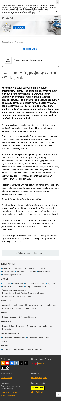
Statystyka (6, 300)
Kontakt (4, 345)
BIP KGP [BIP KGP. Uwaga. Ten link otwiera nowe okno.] (41, 363)
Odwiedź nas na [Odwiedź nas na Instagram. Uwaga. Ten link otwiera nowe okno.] (16, 363)
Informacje (6, 305)
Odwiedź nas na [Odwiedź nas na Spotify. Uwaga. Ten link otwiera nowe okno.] (7, 368)
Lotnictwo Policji (44, 272)
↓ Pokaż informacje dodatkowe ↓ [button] (30, 253)
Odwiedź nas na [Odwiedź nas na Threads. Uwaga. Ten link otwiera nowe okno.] (21, 363)
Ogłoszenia (31, 326)
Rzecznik (6, 350)
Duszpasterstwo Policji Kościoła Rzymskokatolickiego (23, 293)
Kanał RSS (3, 363)
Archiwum (6, 341)
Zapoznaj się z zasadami (9, 392)
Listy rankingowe (45, 326)
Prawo (4, 312)
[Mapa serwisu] (7, 17)
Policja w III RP (8, 287)
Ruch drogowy (8, 272)
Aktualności (19, 42)
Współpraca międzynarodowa (14, 290)
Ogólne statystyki (20, 305)
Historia (20, 287)
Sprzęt (27, 287)
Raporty (19, 308)
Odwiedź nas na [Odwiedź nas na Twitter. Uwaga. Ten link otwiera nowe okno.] (26, 363)
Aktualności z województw (24, 268)
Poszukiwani (21, 272)
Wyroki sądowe (30, 317)
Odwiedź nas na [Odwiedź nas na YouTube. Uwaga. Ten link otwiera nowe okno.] (7, 363)
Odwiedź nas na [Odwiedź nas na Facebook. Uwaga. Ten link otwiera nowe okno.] (12, 363)
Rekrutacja (6, 329)
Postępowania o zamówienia (13, 338)
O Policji (4, 279)
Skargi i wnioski (18, 350)
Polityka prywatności (8, 395)
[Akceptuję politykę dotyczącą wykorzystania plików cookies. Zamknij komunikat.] (57, 2)
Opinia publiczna (31, 308)
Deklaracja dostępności (39, 377)
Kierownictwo (17, 284)
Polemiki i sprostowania (11, 275)
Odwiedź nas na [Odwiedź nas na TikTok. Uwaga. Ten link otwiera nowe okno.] (3, 368)
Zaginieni (32, 272)
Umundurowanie (39, 287)
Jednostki (6, 284)
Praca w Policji (7, 321)
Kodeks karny (52, 305)
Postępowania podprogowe (38, 338)
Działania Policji (8, 264)
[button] (56, 18)
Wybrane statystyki (36, 305)
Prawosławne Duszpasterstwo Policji (16, 296)
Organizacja (52, 284)
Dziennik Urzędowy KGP (12, 317)
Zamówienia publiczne (10, 333)
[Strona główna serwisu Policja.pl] (3, 17)
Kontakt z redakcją (7, 377)
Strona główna (7, 42)
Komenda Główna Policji (35, 284)
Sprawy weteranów (34, 350)
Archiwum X (41, 268)
